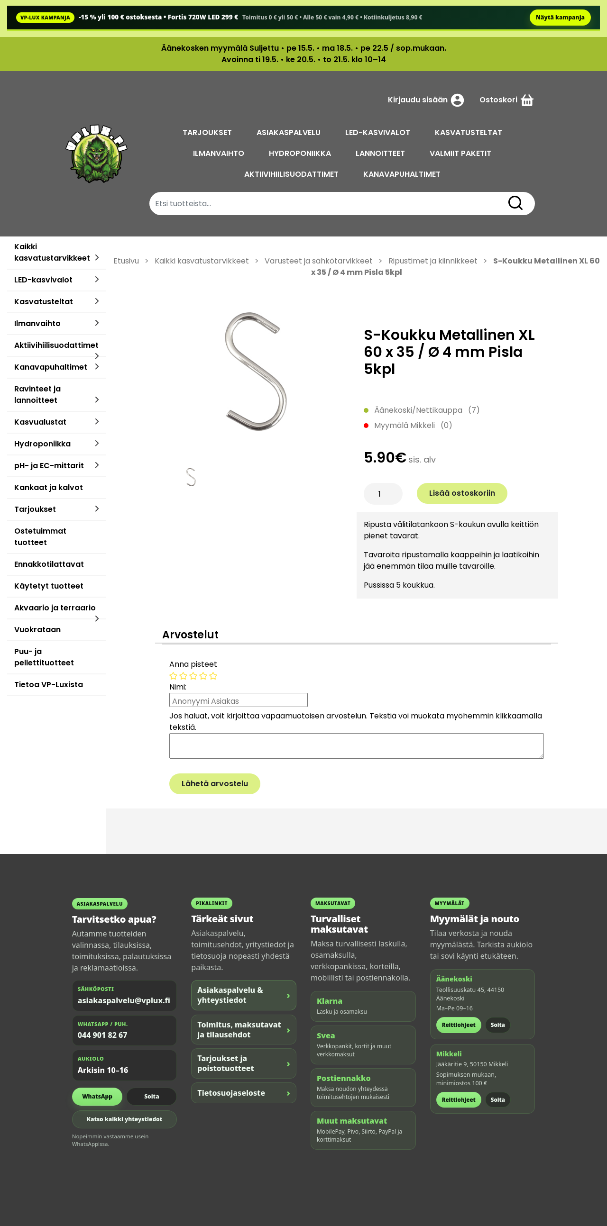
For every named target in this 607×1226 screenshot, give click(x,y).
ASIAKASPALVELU (290, 132)
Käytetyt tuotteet (48, 586)
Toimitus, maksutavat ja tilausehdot (243, 1029)
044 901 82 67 (103, 1035)
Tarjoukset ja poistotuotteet (243, 1063)
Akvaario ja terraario (55, 607)
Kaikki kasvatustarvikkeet (52, 252)
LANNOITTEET (381, 153)
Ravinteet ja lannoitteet (37, 394)
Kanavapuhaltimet (50, 367)
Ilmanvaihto (37, 323)
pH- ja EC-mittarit (49, 465)
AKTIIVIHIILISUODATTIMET (292, 174)
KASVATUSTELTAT (469, 132)
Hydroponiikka (42, 443)
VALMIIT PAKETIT (461, 153)
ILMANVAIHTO (219, 153)
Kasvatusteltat (43, 301)
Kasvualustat (40, 422)
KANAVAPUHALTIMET (402, 174)
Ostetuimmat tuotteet (40, 537)
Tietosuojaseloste (243, 1092)
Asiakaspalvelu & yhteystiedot (243, 995)
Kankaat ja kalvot (48, 487)
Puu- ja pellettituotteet (44, 657)
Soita (151, 1096)
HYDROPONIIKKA (301, 153)
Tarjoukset (35, 509)
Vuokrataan (37, 629)
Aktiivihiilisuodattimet (56, 345)
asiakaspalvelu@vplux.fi (124, 1000)
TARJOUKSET (208, 132)
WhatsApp (97, 1096)
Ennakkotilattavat (49, 564)
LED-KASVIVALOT (378, 132)
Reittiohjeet (459, 1024)
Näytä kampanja (560, 17)
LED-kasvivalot (43, 279)
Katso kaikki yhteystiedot (125, 1119)
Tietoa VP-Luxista (48, 684)
